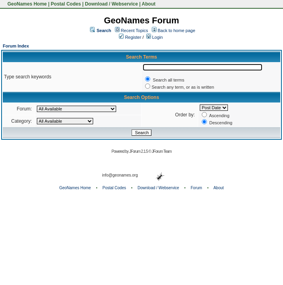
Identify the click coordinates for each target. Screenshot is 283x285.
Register (130, 37)
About (149, 4)
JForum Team (162, 151)
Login (154, 37)
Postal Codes (66, 4)
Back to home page (176, 30)
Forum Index (16, 46)
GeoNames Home (26, 4)
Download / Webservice (111, 4)
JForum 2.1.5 (139, 151)
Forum (196, 188)
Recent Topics (134, 30)
